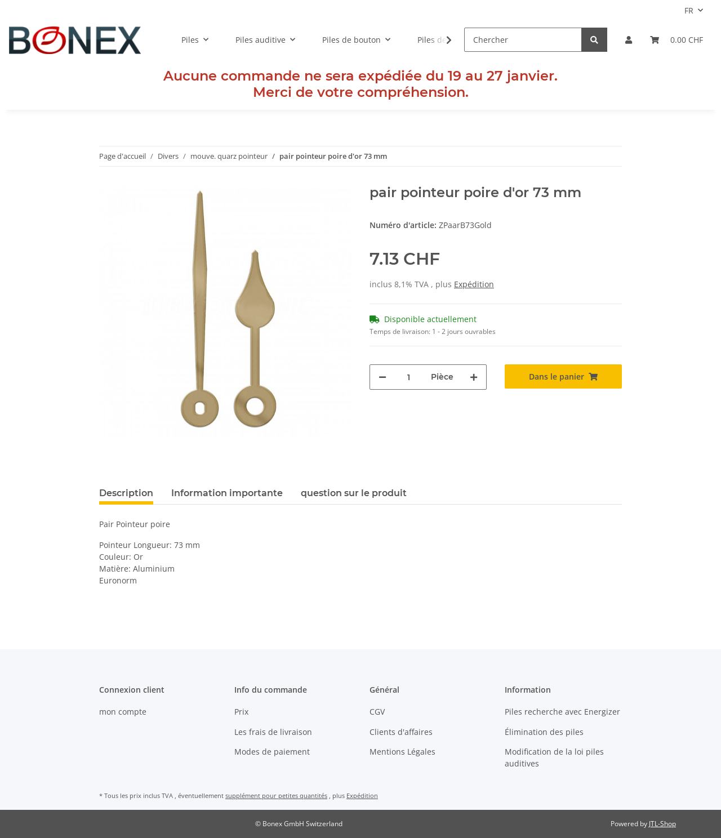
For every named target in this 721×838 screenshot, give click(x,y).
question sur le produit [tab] (354, 493)
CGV (377, 711)
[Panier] (676, 39)
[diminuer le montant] (382, 377)
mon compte (122, 711)
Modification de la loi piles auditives (554, 757)
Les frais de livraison (273, 731)
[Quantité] (408, 377)
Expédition (474, 284)
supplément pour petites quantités (276, 795)
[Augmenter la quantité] (473, 377)
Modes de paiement (272, 751)
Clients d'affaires (401, 731)
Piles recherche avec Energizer (562, 711)
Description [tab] (126, 493)
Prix (241, 711)
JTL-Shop (662, 823)
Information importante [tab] (227, 493)
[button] (628, 39)
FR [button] (688, 10)
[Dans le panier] (563, 376)
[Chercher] (523, 40)
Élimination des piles (544, 731)
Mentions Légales (402, 751)
